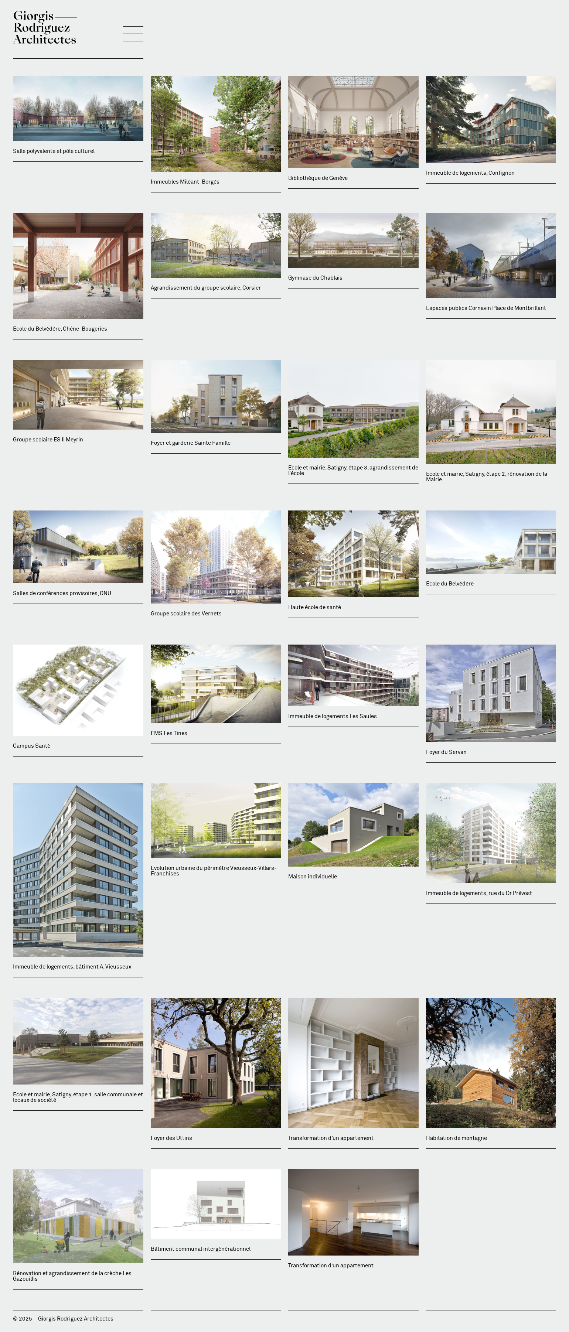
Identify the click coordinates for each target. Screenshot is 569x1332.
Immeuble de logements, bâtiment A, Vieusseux (72, 967)
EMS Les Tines (169, 733)
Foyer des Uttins (171, 1138)
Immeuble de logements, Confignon (470, 173)
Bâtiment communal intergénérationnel (201, 1249)
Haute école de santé (314, 607)
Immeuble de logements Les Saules (332, 716)
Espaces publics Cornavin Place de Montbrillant (486, 308)
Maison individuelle (312, 877)
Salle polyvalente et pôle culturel (54, 151)
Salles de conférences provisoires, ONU (62, 593)
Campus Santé (31, 746)
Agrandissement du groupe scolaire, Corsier (206, 288)
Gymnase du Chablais (315, 278)
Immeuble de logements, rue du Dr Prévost (479, 893)
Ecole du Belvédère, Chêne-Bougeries (60, 329)
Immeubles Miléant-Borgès (185, 182)
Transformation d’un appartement (331, 1138)
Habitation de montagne (456, 1138)
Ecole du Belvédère (450, 584)
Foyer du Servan (446, 752)
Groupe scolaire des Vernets (186, 614)
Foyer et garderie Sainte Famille (191, 443)
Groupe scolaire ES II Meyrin (48, 440)
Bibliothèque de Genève (318, 178)
